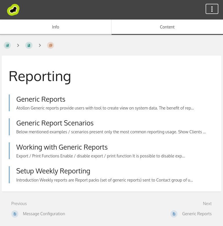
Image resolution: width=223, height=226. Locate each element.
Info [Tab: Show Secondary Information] (55, 26)
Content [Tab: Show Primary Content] (167, 26)
